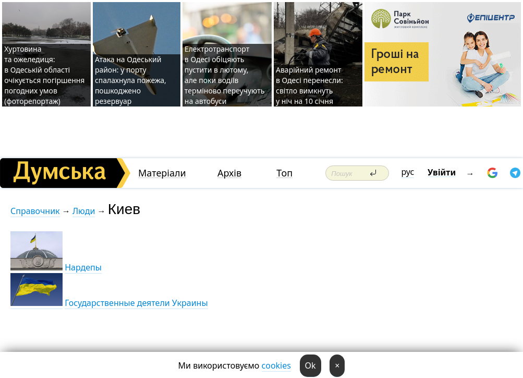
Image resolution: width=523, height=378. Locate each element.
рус (408, 172)
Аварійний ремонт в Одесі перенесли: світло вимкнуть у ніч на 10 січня (309, 85)
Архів (229, 173)
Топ (284, 173)
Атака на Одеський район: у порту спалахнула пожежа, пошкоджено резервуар (130, 80)
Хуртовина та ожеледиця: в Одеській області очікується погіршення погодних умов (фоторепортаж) (44, 75)
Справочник (35, 211)
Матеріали (162, 173)
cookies (276, 365)
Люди (83, 211)
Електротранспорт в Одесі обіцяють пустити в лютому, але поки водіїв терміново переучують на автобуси (224, 75)
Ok (310, 365)
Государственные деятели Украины (136, 303)
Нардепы (83, 267)
